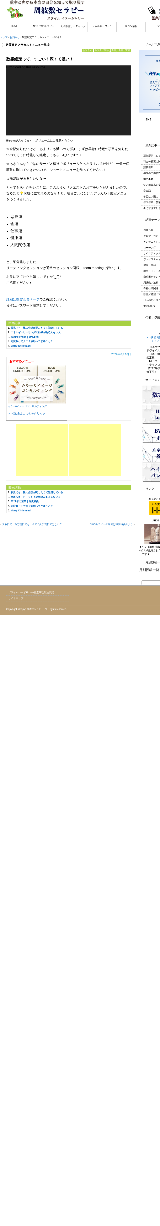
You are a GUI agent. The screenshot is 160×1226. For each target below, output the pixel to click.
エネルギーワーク (102, 26)
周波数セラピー (35, 609)
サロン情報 (131, 26)
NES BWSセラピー (43, 26)
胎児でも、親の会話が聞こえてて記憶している (37, 327)
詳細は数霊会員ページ (22, 299)
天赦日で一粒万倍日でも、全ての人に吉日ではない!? (32, 524)
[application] (68, 100)
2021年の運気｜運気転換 (25, 337)
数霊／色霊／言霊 (121, 50)
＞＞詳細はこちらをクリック (27, 413)
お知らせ (87, 50)
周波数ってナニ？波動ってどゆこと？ (32, 341)
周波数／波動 (102, 50)
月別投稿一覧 (149, 570)
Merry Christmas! (21, 345)
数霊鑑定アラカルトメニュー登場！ (29, 44)
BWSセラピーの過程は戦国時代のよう (111, 524)
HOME (14, 26)
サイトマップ (15, 598)
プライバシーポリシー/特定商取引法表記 (31, 592)
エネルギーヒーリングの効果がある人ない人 (35, 332)
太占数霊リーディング (72, 26)
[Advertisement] (42, 450)
